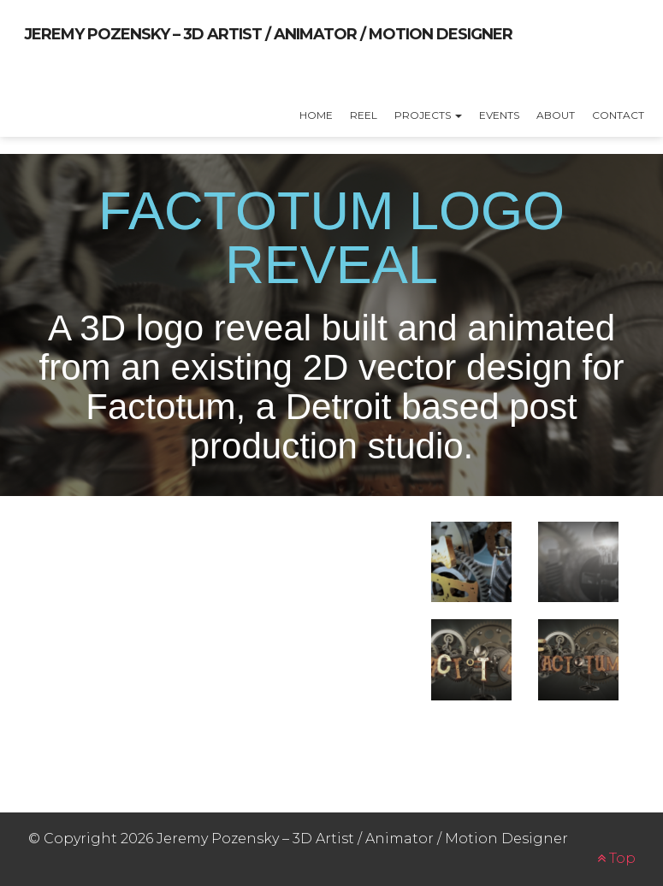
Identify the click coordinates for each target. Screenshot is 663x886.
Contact (618, 115)
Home (316, 115)
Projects (428, 115)
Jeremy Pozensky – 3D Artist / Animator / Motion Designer (268, 34)
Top (616, 858)
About (555, 115)
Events (499, 115)
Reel (363, 115)
